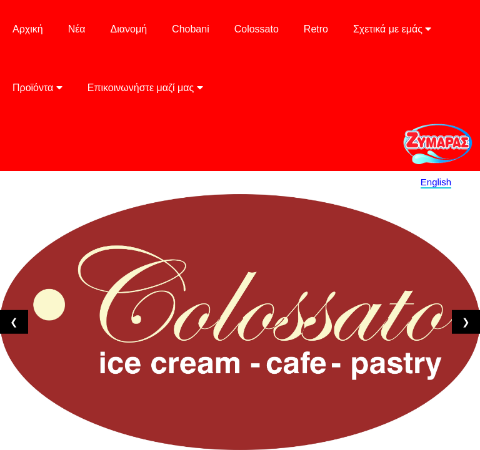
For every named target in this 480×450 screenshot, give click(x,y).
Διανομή (129, 29)
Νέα (77, 29)
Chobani (190, 29)
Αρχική (27, 29)
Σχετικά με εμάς (392, 29)
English (436, 182)
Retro (316, 29)
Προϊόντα (37, 87)
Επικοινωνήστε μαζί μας (145, 87)
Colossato (256, 29)
